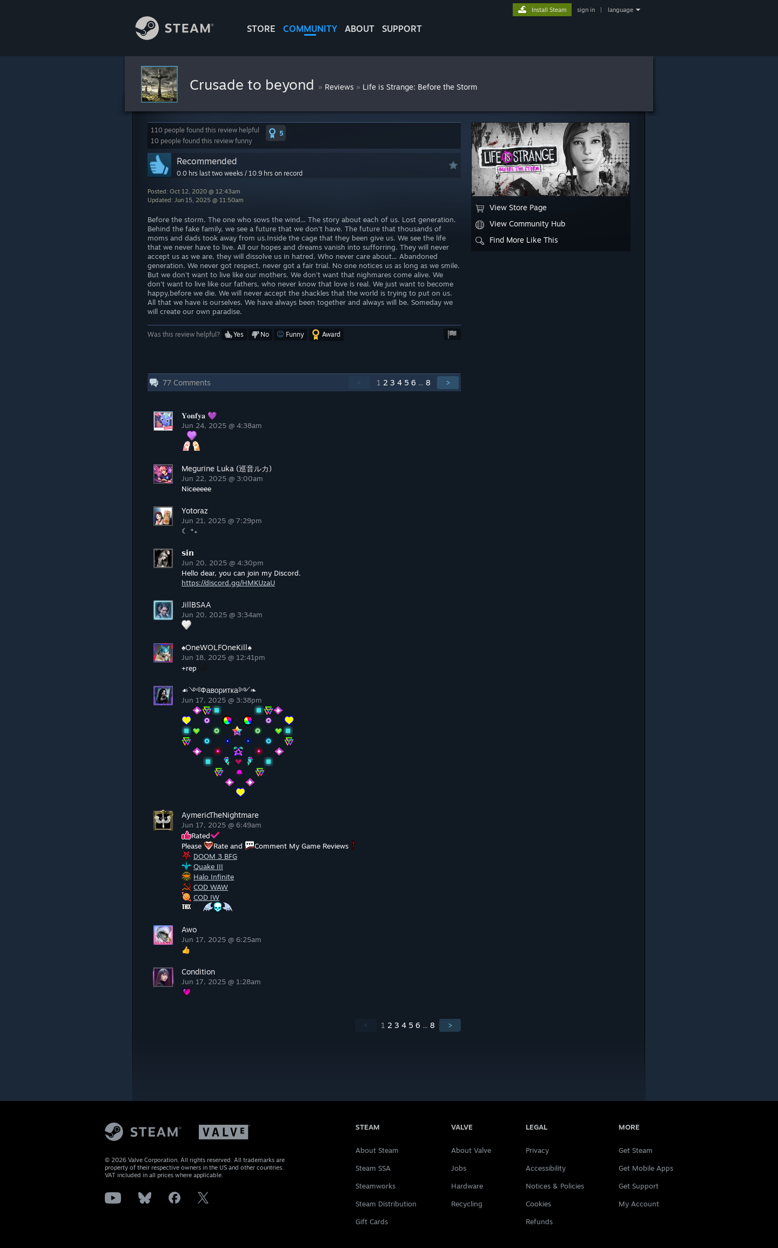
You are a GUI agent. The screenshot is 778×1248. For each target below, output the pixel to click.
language (620, 10)
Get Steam (636, 1150)
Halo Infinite (213, 876)
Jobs (458, 1168)
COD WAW (210, 887)
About (359, 28)
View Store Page (511, 207)
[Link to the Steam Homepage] (182, 37)
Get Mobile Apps (646, 1168)
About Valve (471, 1150)
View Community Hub (520, 224)
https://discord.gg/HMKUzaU (228, 582)
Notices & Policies (555, 1186)
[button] (276, 133)
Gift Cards (372, 1221)
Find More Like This (516, 240)
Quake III (208, 866)
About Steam (377, 1150)
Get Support (639, 1186)
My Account (639, 1203)
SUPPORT (402, 28)
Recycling (466, 1203)
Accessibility (546, 1168)
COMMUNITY (310, 28)
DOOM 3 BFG (215, 856)
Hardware (467, 1186)
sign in (586, 10)
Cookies (538, 1203)
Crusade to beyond (254, 84)
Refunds (539, 1221)
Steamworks (375, 1186)
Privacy (537, 1150)
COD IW (206, 897)
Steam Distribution (386, 1203)
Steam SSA (373, 1168)
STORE (261, 28)
